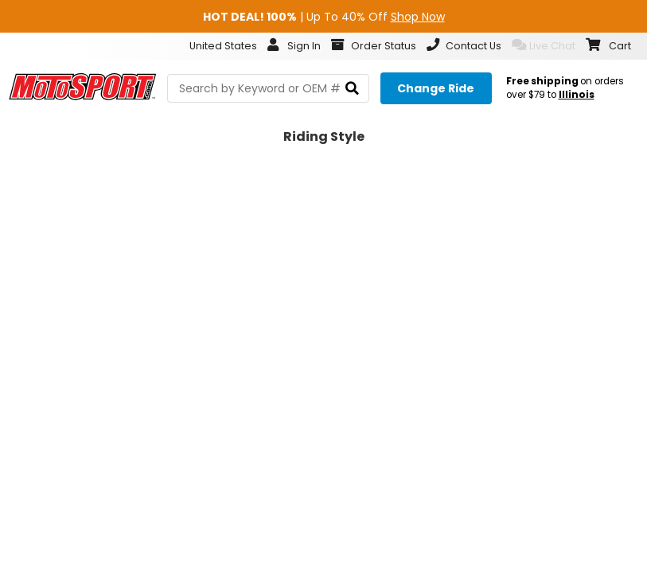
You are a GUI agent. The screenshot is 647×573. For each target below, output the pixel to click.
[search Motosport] (268, 88)
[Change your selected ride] (436, 88)
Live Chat (543, 45)
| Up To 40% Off (324, 17)
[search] (352, 89)
